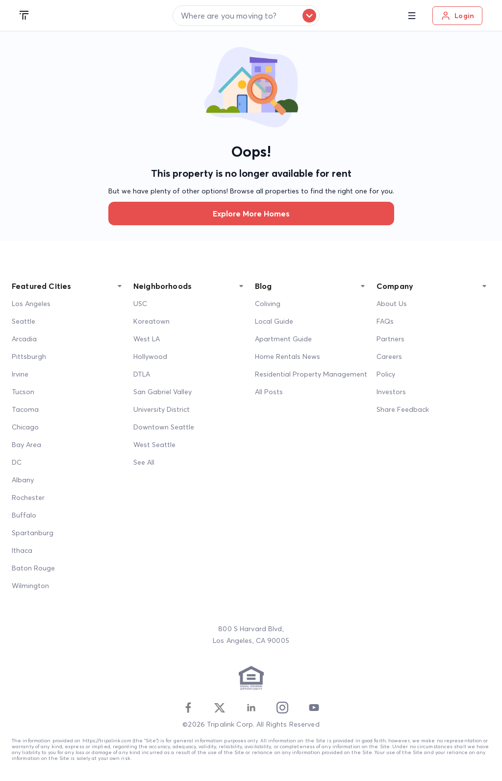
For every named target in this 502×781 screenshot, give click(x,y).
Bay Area (26, 444)
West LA (146, 338)
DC (17, 462)
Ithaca (22, 550)
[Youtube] (314, 707)
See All (143, 462)
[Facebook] (188, 707)
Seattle (23, 321)
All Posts (269, 391)
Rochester (28, 497)
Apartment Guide (283, 338)
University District (161, 409)
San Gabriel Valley (162, 391)
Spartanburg (32, 532)
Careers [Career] (389, 356)
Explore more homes (251, 213)
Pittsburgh (29, 356)
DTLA (141, 374)
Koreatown (151, 321)
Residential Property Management (311, 374)
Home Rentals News (287, 356)
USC (140, 303)
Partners (390, 338)
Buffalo (24, 515)
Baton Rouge (33, 568)
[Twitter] (220, 707)
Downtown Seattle (163, 427)
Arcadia (24, 338)
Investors (391, 391)
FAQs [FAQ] (385, 321)
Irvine (20, 374)
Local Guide (274, 321)
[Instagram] (282, 707)
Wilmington (30, 585)
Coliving (267, 303)
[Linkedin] (251, 707)
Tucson (23, 391)
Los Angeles (31, 303)
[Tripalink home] (24, 16)
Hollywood (150, 356)
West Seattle (154, 444)
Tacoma (25, 409)
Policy (385, 374)
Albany (23, 479)
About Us (391, 303)
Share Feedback (402, 409)
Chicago (25, 427)
